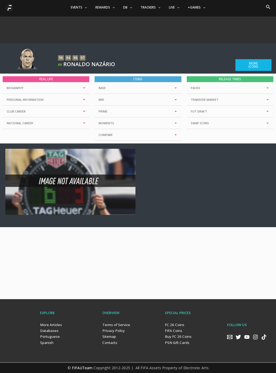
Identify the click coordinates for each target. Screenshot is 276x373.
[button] (253, 65)
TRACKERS (149, 7)
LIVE (171, 7)
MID (101, 100)
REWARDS (108, 7)
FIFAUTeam (82, 367)
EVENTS (84, 7)
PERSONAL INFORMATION (25, 100)
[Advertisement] (138, 29)
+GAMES (191, 7)
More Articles (50, 324)
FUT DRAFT (199, 111)
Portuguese (50, 336)
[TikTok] (264, 336)
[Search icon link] (268, 7)
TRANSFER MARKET (205, 100)
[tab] (46, 88)
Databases (48, 330)
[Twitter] (238, 336)
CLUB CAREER (16, 111)
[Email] (229, 336)
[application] (89, 7)
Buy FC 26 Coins (177, 336)
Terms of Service (116, 324)
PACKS (195, 88)
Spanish (46, 342)
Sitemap (109, 336)
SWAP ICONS (200, 123)
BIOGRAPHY (15, 88)
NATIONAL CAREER (20, 123)
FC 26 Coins (174, 324)
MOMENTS (106, 123)
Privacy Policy (113, 330)
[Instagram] (255, 336)
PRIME (103, 111)
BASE (102, 88)
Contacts (109, 342)
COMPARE (106, 135)
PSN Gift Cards (176, 342)
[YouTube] (247, 336)
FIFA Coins (173, 330)
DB (128, 7)
